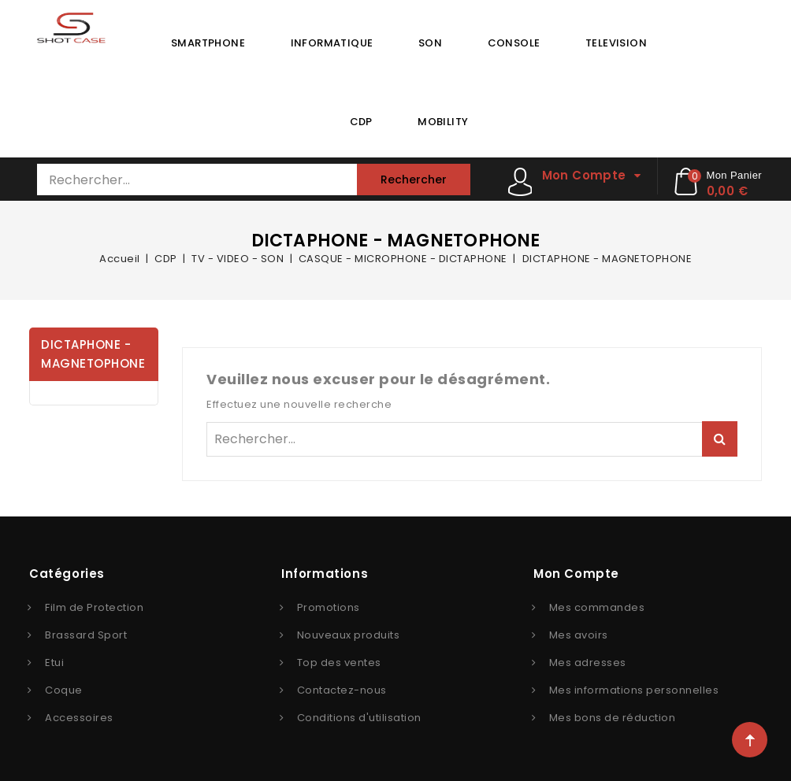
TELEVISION (616, 42)
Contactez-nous (342, 690)
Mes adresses (587, 662)
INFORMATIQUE (332, 42)
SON (430, 42)
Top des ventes (339, 662)
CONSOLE (514, 42)
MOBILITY (443, 121)
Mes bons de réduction (612, 717)
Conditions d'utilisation (359, 717)
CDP (361, 121)
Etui (54, 662)
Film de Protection (94, 607)
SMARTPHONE (208, 42)
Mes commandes (597, 607)
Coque (64, 690)
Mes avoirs (578, 634)
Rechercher (414, 179)
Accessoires (79, 717)
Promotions (328, 607)
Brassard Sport (86, 634)
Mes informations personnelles (634, 690)
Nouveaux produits (348, 634)
